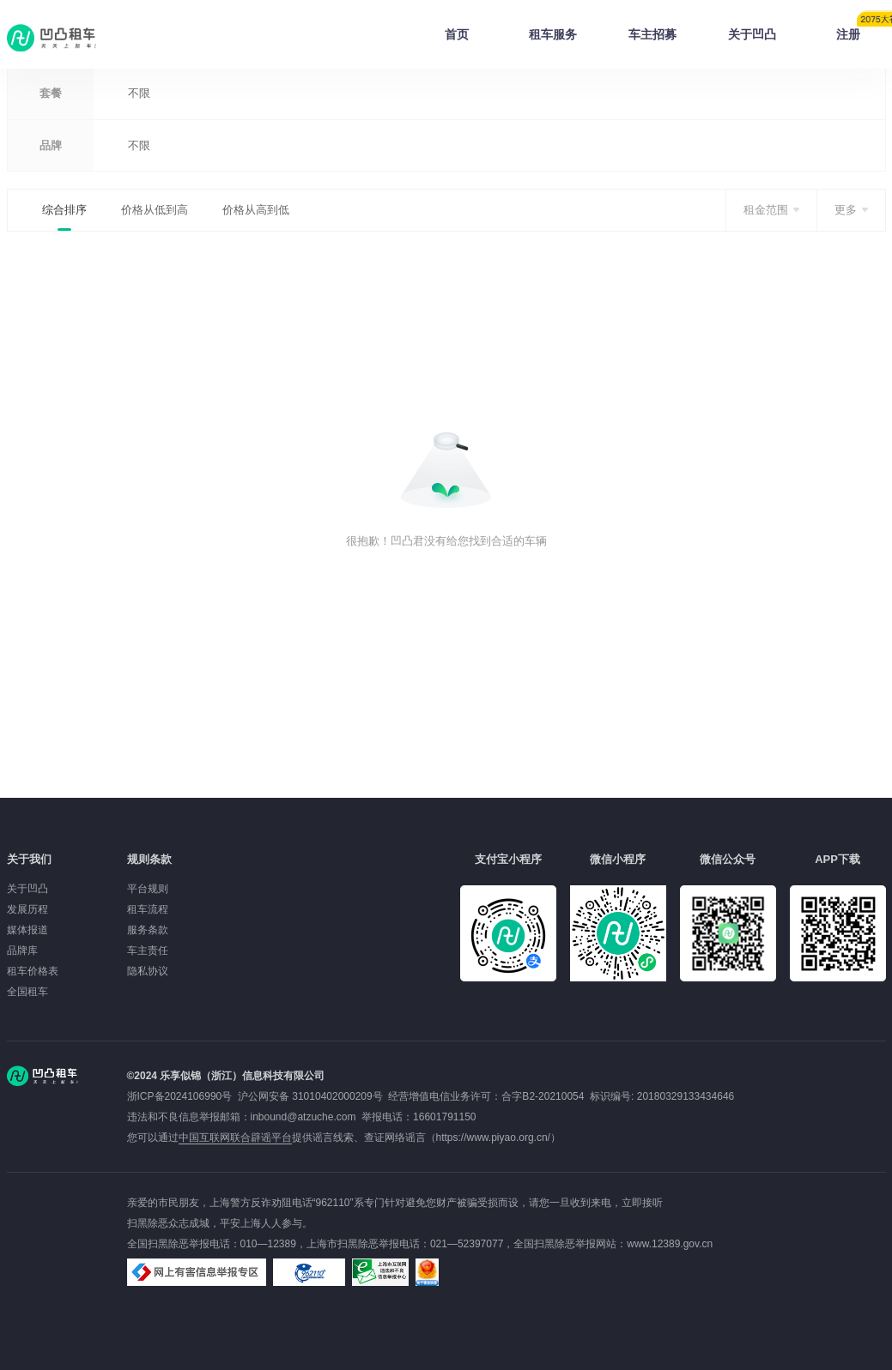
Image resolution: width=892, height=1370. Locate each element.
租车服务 (553, 34)
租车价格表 (32, 971)
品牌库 (22, 951)
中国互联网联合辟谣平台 (235, 1138)
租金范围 (765, 209)
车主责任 (147, 951)
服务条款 (147, 930)
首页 (457, 34)
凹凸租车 (53, 37)
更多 (845, 209)
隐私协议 (147, 971)
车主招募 (652, 34)
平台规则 (147, 889)
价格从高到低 (255, 209)
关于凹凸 (752, 34)
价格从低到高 (154, 209)
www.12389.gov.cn (670, 1244)
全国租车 (27, 992)
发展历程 (27, 909)
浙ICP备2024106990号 (182, 1096)
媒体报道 (27, 930)
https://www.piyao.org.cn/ (493, 1138)
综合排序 (64, 209)
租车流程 (147, 909)
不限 (139, 93)
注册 (861, 29)
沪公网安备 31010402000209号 (310, 1096)
